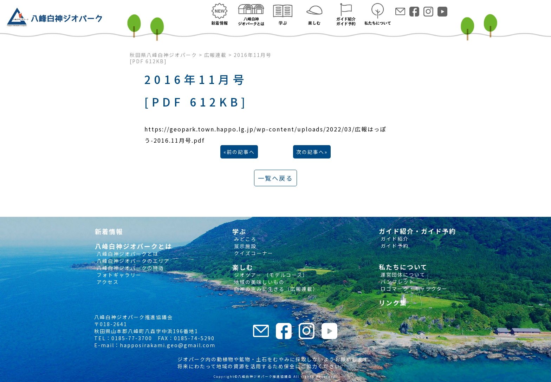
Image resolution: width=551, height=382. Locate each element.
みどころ (244, 238)
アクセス (107, 281)
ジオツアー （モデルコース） (270, 274)
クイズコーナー (252, 253)
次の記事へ (310, 151)
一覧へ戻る (275, 178)
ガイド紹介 (394, 238)
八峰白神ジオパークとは (126, 253)
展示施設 (244, 246)
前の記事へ (241, 151)
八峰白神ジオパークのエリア (132, 260)
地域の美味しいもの (258, 281)
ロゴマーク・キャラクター (413, 288)
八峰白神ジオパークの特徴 (129, 267)
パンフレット (397, 281)
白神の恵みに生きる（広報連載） (275, 288)
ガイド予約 (394, 245)
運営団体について (402, 274)
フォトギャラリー (118, 274)
